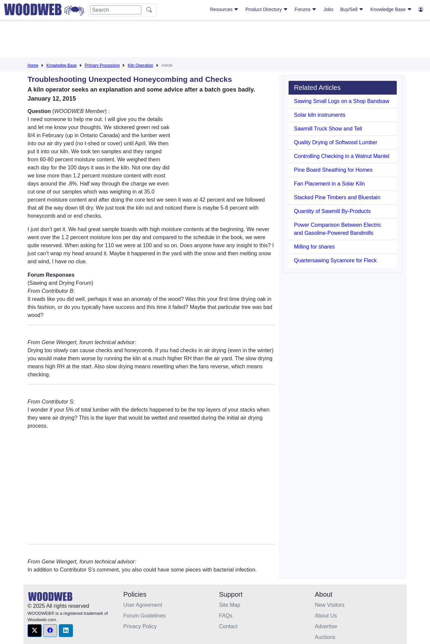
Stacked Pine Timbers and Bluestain (337, 197)
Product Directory (267, 9)
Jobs (329, 9)
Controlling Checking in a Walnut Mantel (341, 156)
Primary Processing (102, 65)
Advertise (326, 626)
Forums (305, 9)
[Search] (115, 9)
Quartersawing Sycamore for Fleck (335, 260)
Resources (224, 9)
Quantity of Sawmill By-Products (332, 211)
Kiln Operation (140, 65)
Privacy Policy (140, 626)
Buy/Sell (351, 9)
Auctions (325, 637)
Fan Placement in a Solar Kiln (329, 183)
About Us (326, 616)
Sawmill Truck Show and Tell (328, 128)
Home (33, 65)
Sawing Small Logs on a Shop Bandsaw (341, 101)
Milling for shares (314, 247)
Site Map (229, 605)
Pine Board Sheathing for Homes (333, 170)
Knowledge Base (391, 9)
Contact (228, 626)
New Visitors (330, 605)
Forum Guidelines (144, 616)
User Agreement (142, 605)
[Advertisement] (215, 40)
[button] (35, 630)
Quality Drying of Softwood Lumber (335, 142)
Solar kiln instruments (319, 115)
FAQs (225, 616)
